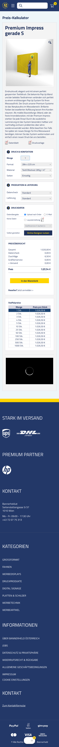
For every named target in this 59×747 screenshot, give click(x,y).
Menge (10, 158)
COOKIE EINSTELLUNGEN (16, 680)
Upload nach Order (34, 214)
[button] (50, 45)
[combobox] (32, 5)
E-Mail (49, 214)
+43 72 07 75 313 (12, 520)
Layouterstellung (33, 220)
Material (10, 170)
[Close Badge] (34, 737)
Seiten (10, 175)
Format (10, 164)
